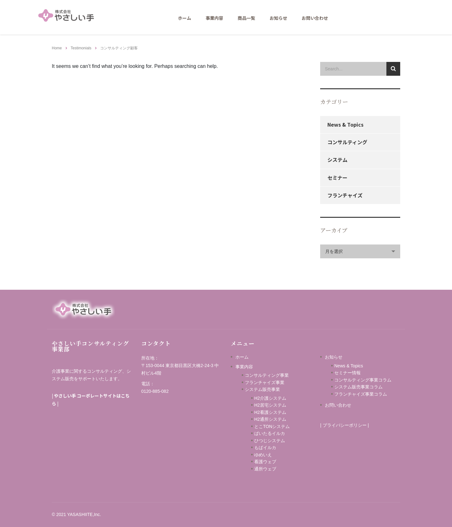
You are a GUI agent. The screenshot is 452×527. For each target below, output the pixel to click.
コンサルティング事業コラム (362, 379)
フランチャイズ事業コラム (360, 394)
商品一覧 (246, 18)
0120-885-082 (155, 391)
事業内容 (214, 18)
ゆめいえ (274, 454)
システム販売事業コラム (358, 386)
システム (337, 159)
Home (57, 48)
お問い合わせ (315, 18)
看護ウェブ (274, 461)
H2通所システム (270, 419)
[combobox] (360, 251)
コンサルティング (347, 142)
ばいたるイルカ (269, 433)
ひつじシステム (276, 440)
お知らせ (278, 18)
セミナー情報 (347, 372)
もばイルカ (274, 447)
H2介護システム (270, 398)
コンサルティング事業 (267, 375)
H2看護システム (270, 412)
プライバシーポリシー (345, 425)
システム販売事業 (262, 389)
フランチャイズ (345, 195)
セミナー (337, 177)
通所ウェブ (265, 468)
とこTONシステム (272, 426)
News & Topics (345, 124)
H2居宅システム (270, 405)
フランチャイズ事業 (264, 382)
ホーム (184, 18)
